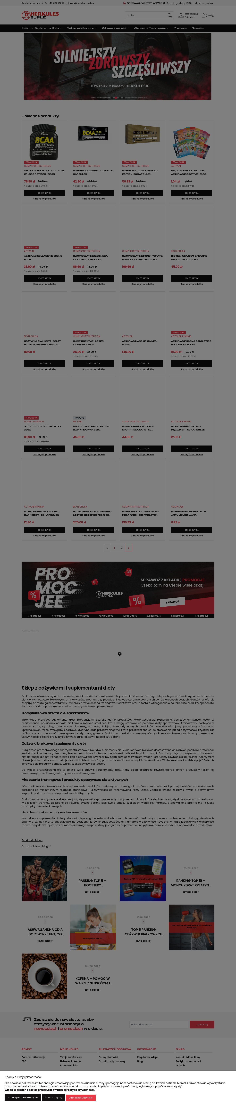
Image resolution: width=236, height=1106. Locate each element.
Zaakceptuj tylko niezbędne (23, 1098)
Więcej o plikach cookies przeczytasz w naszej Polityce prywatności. (50, 1090)
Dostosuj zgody (53, 1098)
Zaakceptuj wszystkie (81, 1098)
